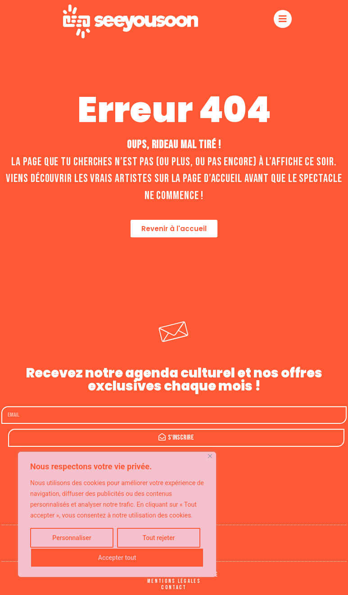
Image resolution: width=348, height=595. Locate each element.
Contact (173, 587)
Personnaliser (71, 537)
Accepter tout (117, 557)
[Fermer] (210, 456)
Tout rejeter (159, 537)
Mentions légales (174, 581)
